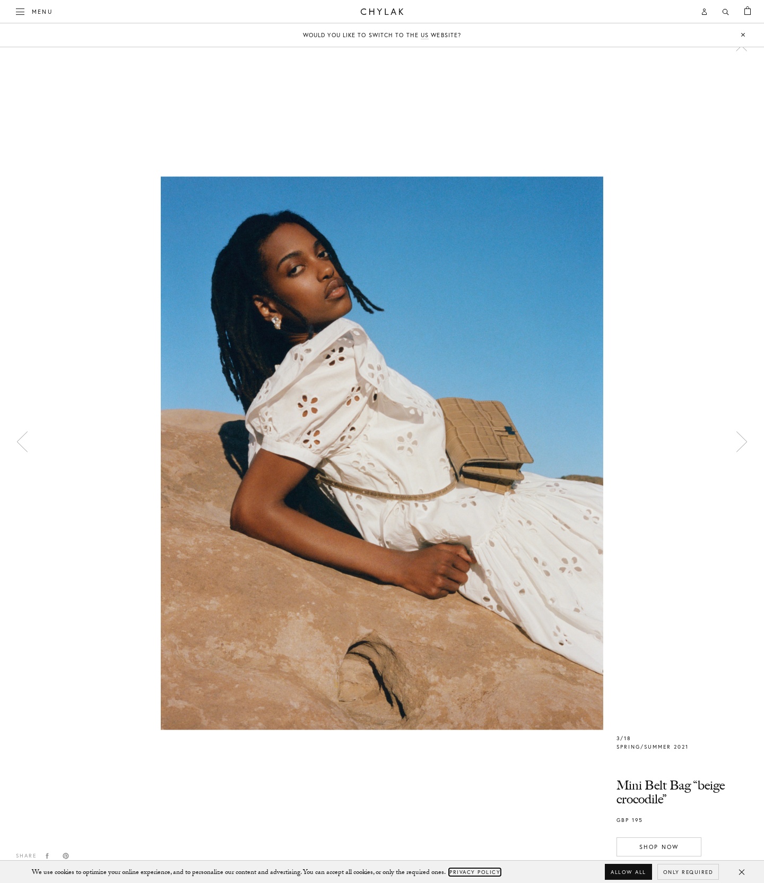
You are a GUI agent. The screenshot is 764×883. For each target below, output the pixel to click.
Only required (688, 872)
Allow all (628, 872)
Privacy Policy (474, 872)
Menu (34, 10)
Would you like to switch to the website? (382, 35)
